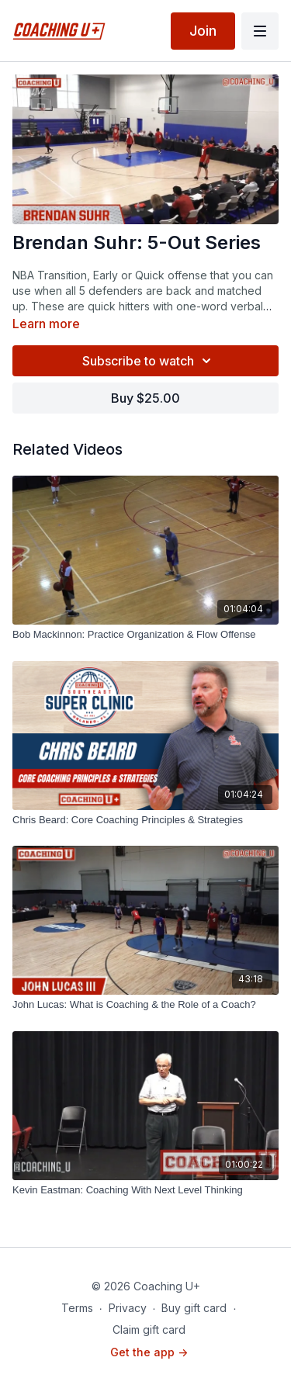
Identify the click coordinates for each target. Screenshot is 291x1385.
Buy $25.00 (145, 398)
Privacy (128, 1307)
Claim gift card (149, 1329)
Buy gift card (194, 1307)
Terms (77, 1307)
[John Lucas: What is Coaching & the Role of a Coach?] (145, 1005)
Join (203, 31)
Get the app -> (149, 1352)
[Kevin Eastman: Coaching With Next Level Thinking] (145, 1190)
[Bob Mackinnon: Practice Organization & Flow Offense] (145, 634)
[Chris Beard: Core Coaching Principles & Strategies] (145, 820)
